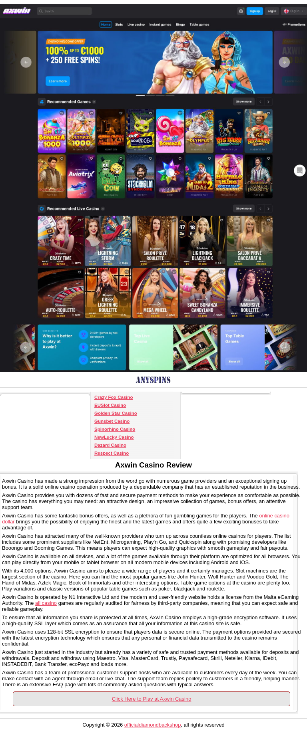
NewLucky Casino (114, 437)
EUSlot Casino (110, 405)
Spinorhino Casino (114, 429)
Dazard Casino (110, 445)
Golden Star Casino (115, 413)
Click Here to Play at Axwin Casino (151, 699)
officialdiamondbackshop (152, 725)
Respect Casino (111, 453)
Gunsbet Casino (112, 421)
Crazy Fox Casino (113, 397)
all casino (46, 603)
